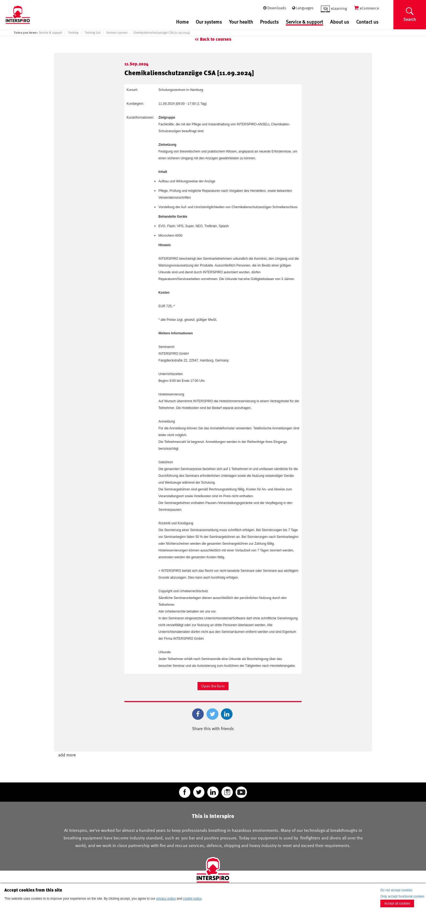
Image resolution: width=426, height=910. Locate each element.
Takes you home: (26, 32)
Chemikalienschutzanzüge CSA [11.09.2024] (161, 32)
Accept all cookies (397, 903)
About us (339, 21)
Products (269, 21)
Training (73, 32)
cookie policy (192, 899)
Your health (241, 21)
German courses (116, 32)
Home (182, 21)
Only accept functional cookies (402, 896)
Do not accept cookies (396, 890)
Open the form (213, 686)
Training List (92, 32)
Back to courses (215, 39)
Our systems (209, 21)
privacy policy (166, 899)
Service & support (304, 22)
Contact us (367, 21)
